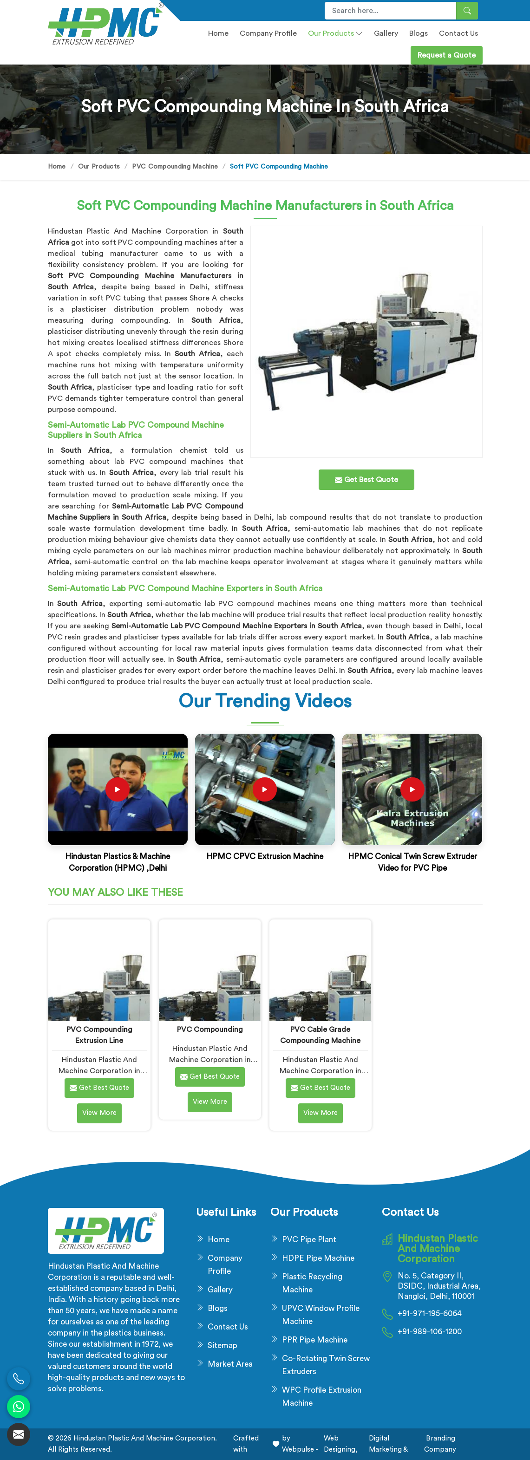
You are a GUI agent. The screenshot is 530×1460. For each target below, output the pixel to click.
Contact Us (458, 33)
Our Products (335, 33)
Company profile (268, 33)
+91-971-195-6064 (430, 1313)
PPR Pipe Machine (314, 1340)
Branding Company (440, 1444)
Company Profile (225, 1264)
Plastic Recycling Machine (312, 1283)
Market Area (230, 1364)
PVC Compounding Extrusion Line (99, 1035)
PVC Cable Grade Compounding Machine (320, 1035)
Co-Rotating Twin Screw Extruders (326, 1365)
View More (99, 1112)
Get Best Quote (99, 1088)
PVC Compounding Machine (175, 166)
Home (218, 33)
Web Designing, (341, 1444)
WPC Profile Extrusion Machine (321, 1396)
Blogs (418, 33)
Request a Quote (447, 55)
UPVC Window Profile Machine (321, 1314)
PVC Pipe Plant (309, 1240)
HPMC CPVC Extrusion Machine (264, 856)
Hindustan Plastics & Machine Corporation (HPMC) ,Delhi (117, 863)
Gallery (386, 33)
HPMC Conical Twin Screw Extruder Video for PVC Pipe (412, 863)
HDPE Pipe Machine (318, 1258)
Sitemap (222, 1345)
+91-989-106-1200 (430, 1332)
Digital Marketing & (388, 1444)
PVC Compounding (210, 1029)
